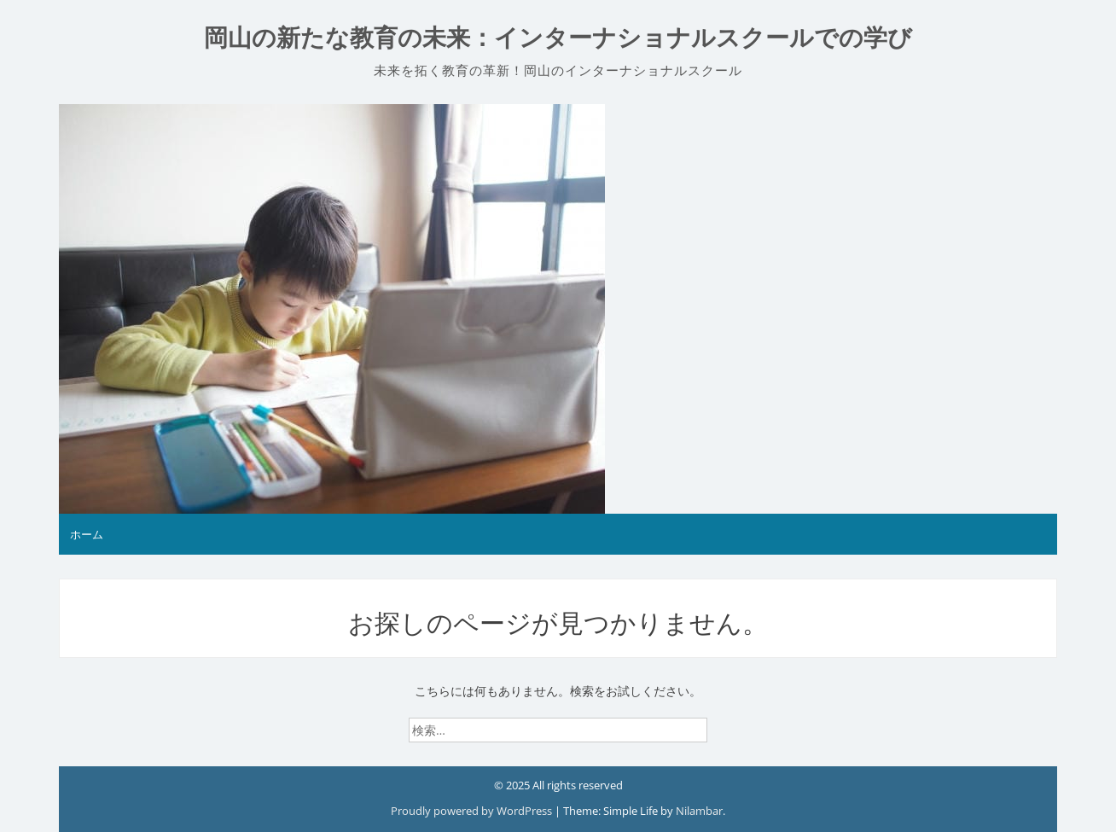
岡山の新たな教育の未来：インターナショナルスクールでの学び (558, 38)
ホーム (86, 534)
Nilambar (699, 810)
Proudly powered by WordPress (473, 810)
